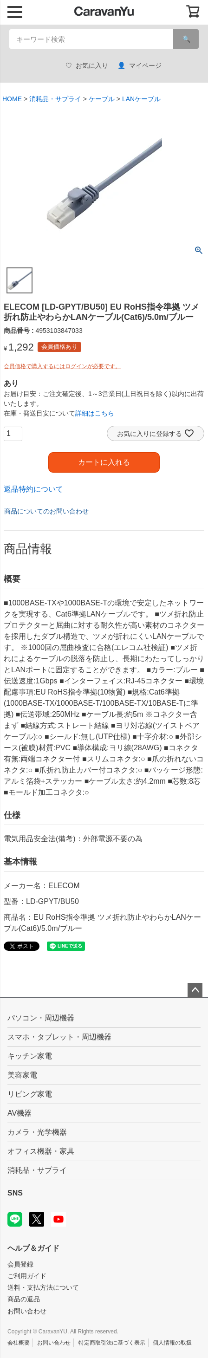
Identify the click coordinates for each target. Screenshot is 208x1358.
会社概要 (18, 1342)
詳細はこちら (94, 413)
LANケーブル (141, 99)
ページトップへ (195, 990)
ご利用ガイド (26, 1276)
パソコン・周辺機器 (40, 1018)
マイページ (139, 66)
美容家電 (22, 1075)
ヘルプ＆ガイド (33, 1248)
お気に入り (86, 66)
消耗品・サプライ (55, 99)
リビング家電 (29, 1094)
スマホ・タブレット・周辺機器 (59, 1037)
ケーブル (102, 99)
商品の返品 (23, 1299)
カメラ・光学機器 (37, 1132)
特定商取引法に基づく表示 (111, 1342)
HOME (12, 99)
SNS (15, 1193)
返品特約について (33, 489)
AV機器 (19, 1113)
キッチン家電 (29, 1056)
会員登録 (20, 1264)
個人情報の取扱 (172, 1342)
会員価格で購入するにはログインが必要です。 (62, 366)
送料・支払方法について (43, 1287)
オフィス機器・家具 (40, 1151)
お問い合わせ (26, 1311)
